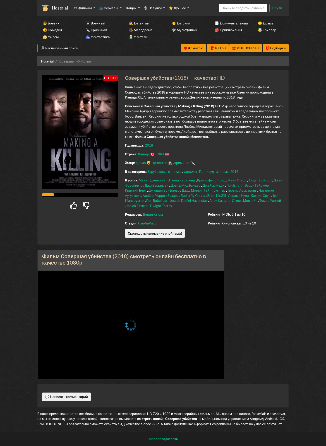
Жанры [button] (131, 8)
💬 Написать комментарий (66, 397)
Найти (277, 8)
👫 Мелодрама (141, 30)
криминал (182, 163)
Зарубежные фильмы (164, 171)
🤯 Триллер (267, 30)
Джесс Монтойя (245, 200)
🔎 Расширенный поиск (59, 48)
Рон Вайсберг (157, 200)
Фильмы (190, 171)
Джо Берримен (157, 185)
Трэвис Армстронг (242, 190)
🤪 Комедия (52, 30)
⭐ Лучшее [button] (178, 8)
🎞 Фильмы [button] (83, 8)
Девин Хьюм (153, 214)
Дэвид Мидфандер (185, 185)
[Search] (243, 8)
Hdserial (60, 7)
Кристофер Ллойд (211, 180)
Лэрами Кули (238, 195)
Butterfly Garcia (193, 195)
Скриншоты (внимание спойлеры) (155, 233)
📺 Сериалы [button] (109, 8)
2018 (149, 145)
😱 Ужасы (51, 37)
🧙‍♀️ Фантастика (98, 37)
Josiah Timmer (137, 206)
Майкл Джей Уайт (153, 180)
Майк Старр (237, 180)
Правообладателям (163, 439)
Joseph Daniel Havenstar (189, 200)
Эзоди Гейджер (257, 185)
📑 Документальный (230, 23)
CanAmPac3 (147, 223)
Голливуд (207, 171)
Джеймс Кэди (213, 185)
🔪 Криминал (96, 30)
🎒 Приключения (228, 30)
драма (141, 163)
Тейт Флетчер (215, 190)
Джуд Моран (192, 190)
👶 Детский (181, 23)
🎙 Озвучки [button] (153, 8)
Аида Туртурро (260, 180)
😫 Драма (265, 23)
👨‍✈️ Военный (95, 23)
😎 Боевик (51, 23)
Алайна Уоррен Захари (161, 195)
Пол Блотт (234, 185)
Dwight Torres (161, 206)
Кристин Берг (136, 190)
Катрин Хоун (261, 195)
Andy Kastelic (220, 200)
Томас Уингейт (271, 200)
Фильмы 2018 (227, 171)
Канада (144, 154)
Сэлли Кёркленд (182, 180)
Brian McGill (217, 195)
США (161, 154)
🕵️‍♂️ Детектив (139, 23)
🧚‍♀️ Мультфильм (184, 30)
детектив (160, 163)
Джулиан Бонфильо (164, 190)
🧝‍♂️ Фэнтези (138, 37)
